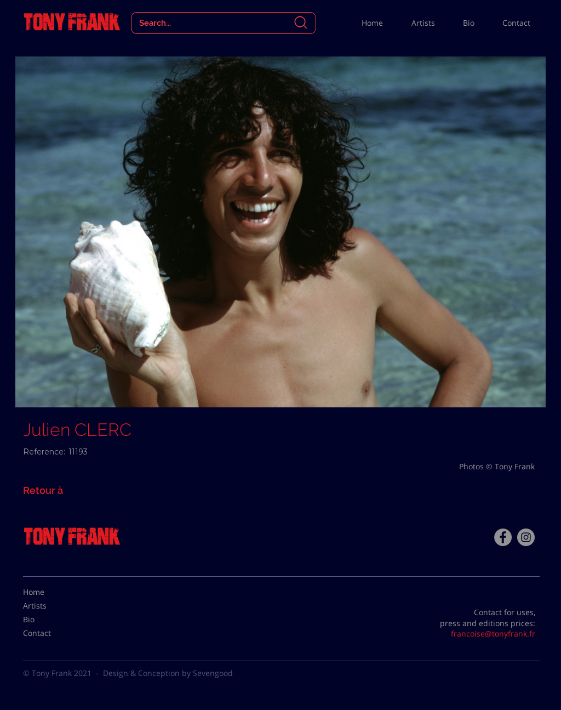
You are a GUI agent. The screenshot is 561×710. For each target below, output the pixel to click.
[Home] (50, 592)
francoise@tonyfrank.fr (493, 633)
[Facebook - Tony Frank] (503, 537)
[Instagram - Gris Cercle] (526, 537)
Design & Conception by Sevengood (168, 673)
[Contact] (50, 633)
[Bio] (50, 620)
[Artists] (50, 606)
